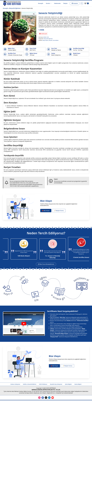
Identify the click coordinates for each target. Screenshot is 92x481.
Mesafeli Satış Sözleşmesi (56, 384)
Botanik (50, 40)
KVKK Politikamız (43, 384)
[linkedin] (49, 397)
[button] (33, 14)
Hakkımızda (57, 3)
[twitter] (46, 397)
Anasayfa (40, 3)
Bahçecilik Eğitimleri (15, 8)
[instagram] (39, 397)
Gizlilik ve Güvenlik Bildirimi (29, 384)
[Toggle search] (81, 3)
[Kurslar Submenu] (51, 3)
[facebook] (42, 397)
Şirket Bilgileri (68, 384)
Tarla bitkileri (56, 40)
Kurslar (48, 3)
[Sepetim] (86, 3)
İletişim (65, 3)
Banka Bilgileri (78, 384)
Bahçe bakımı (45, 40)
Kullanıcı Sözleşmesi (15, 384)
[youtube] (52, 397)
